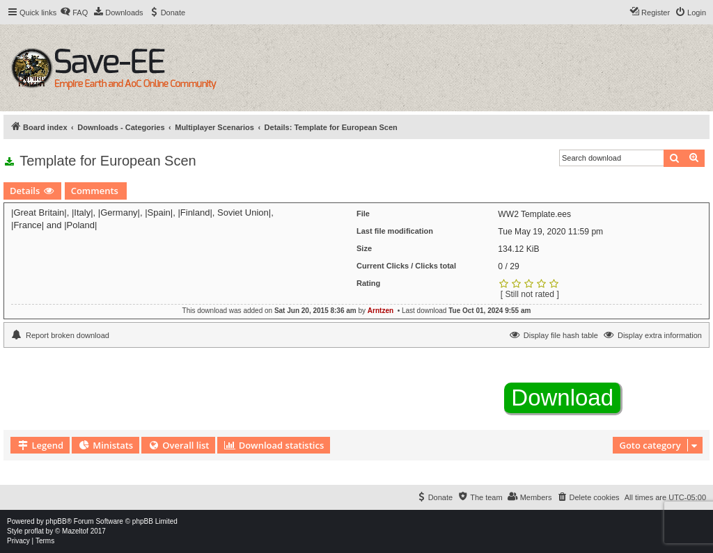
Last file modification (394, 231)
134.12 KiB (518, 249)
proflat (34, 531)
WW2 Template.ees (534, 214)
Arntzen (380, 310)
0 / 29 (508, 266)
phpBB (56, 521)
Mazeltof (75, 531)
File (363, 213)
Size (364, 248)
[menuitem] (74, 12)
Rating (368, 283)
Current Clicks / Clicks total (406, 266)
